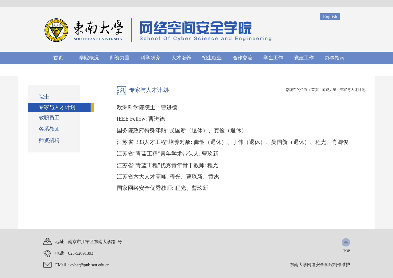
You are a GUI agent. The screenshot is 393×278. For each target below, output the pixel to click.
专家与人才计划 (352, 90)
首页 (315, 90)
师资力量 (329, 90)
